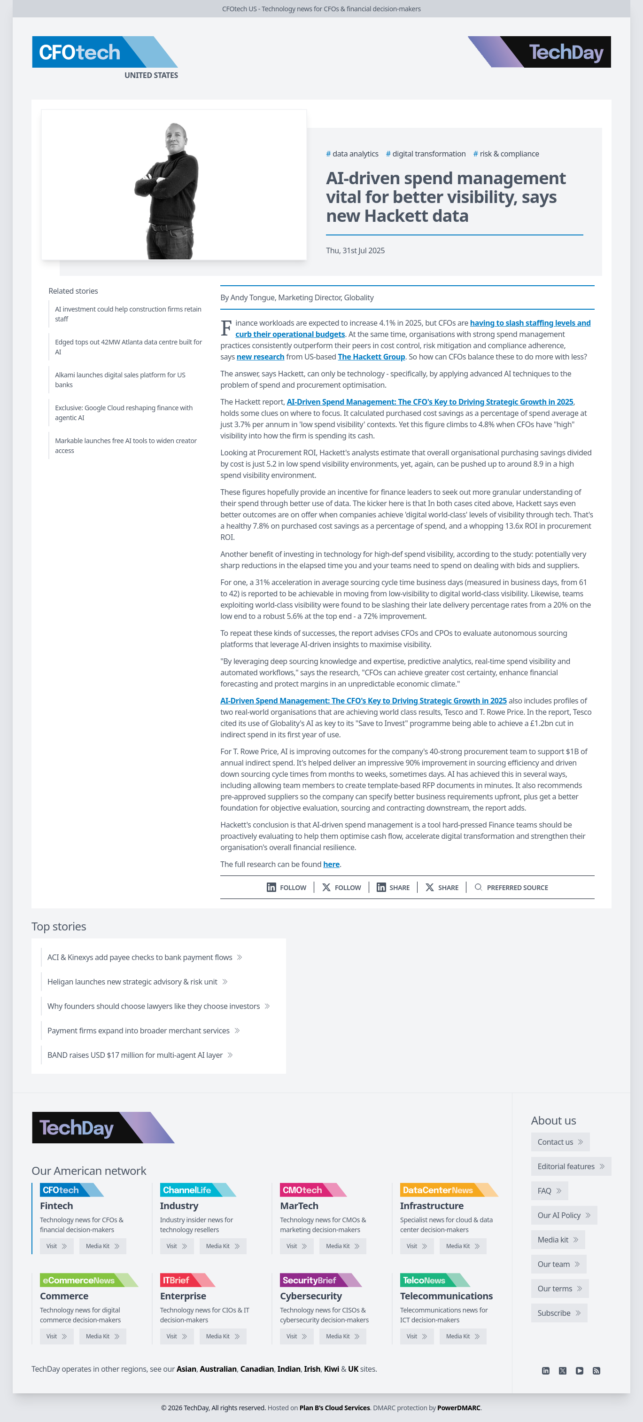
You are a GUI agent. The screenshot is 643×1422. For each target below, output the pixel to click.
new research (261, 357)
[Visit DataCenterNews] (417, 1246)
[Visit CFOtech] (57, 1246)
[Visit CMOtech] (297, 1246)
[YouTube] (579, 1371)
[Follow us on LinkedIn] (286, 887)
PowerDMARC (458, 1407)
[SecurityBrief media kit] (342, 1336)
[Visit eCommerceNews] (57, 1336)
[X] (562, 1371)
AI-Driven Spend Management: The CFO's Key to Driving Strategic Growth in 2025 (430, 402)
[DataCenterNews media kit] (463, 1246)
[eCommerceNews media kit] (102, 1336)
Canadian (257, 1369)
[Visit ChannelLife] (177, 1246)
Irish (312, 1369)
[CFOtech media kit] (102, 1246)
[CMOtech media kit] (342, 1246)
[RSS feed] (596, 1371)
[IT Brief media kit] (223, 1336)
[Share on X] (442, 887)
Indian (289, 1369)
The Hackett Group (371, 357)
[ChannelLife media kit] (223, 1246)
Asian (186, 1369)
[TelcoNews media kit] (463, 1336)
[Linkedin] (546, 1371)
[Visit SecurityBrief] (297, 1336)
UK (353, 1369)
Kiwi (331, 1369)
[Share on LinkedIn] (393, 887)
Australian (218, 1369)
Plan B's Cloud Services (335, 1407)
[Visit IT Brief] (177, 1336)
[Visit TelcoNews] (417, 1336)
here (331, 864)
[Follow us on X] (341, 887)
